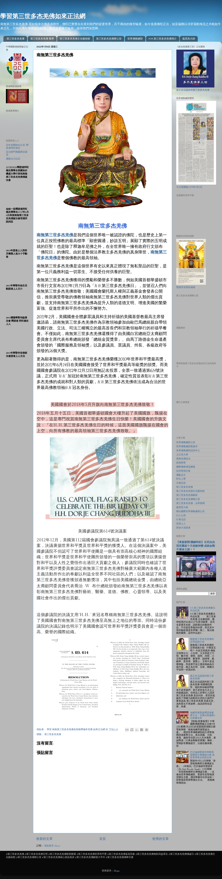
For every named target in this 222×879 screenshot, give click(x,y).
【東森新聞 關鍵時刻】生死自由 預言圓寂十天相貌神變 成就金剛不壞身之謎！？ (195, 545)
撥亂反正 (181, 475)
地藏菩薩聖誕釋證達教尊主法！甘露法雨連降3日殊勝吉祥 (202, 715)
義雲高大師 (188, 38)
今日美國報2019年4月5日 (189, 187)
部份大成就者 (183, 527)
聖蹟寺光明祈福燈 (185, 287)
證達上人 (181, 523)
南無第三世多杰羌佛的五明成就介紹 (202, 640)
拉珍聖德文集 (183, 471)
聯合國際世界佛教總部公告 (190, 511)
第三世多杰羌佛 (15, 38)
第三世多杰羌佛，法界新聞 (190, 503)
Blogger (117, 870)
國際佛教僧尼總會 (185, 467)
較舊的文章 (161, 839)
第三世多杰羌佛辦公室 (109, 38)
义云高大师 (182, 454)
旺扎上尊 (181, 479)
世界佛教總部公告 (185, 442)
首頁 (102, 839)
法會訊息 (181, 483)
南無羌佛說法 (183, 458)
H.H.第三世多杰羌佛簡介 (163, 38)
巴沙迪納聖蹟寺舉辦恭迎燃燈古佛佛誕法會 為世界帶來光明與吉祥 (202, 755)
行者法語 (181, 519)
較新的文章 (44, 839)
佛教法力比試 (13, 158)
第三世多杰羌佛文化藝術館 (75, 38)
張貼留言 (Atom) (52, 845)
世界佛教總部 (135, 38)
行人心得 (181, 515)
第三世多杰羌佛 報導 (42, 38)
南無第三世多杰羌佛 (55, 235)
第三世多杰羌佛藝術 (187, 495)
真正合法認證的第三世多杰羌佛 (192, 90)
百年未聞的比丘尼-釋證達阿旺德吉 (17, 146)
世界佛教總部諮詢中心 (188, 450)
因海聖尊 (181, 462)
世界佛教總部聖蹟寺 (187, 446)
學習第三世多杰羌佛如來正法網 (42, 16)
